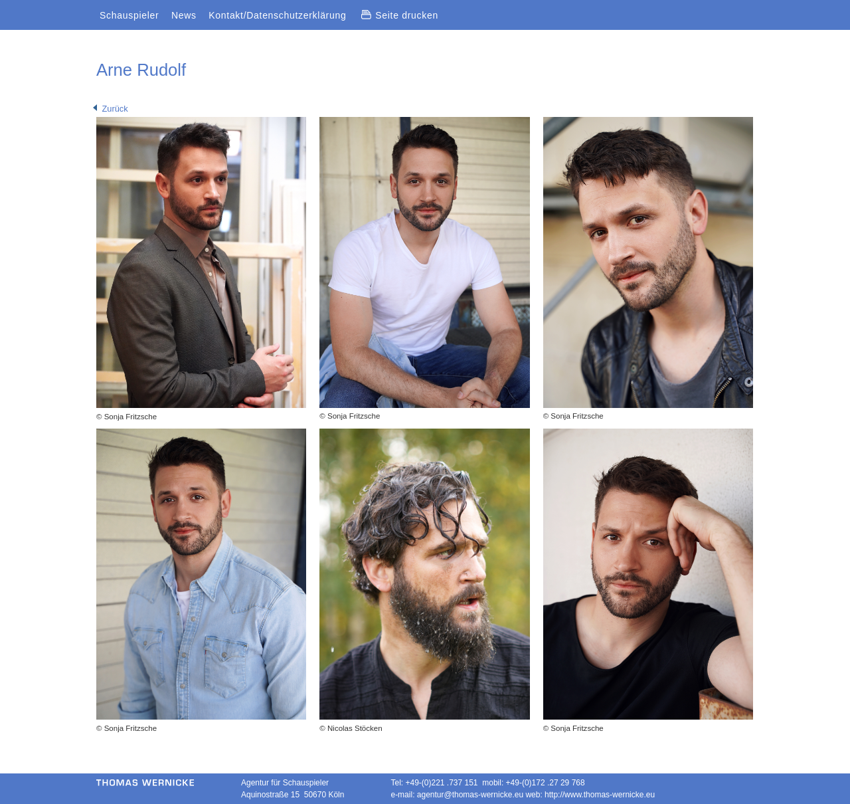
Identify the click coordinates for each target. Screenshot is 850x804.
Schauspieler (129, 15)
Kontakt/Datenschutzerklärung (277, 15)
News (184, 15)
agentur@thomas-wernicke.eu (470, 794)
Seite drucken (399, 15)
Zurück (110, 109)
